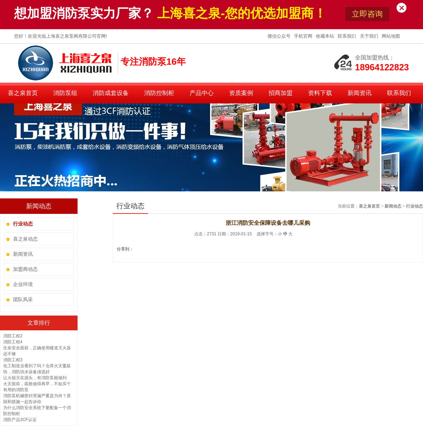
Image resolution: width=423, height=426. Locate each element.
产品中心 (202, 93)
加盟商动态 (25, 269)
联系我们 (347, 36)
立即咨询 (367, 13)
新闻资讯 (360, 93)
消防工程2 (13, 335)
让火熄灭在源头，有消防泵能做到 (35, 377)
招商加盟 (281, 93)
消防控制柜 (159, 93)
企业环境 (23, 284)
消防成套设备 (111, 93)
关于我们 (370, 36)
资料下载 (320, 93)
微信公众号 (280, 36)
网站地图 (391, 36)
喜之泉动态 (25, 239)
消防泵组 (65, 93)
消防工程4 (13, 341)
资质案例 (241, 93)
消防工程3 (13, 359)
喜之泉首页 (23, 93)
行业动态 (414, 206)
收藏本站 (326, 36)
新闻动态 (393, 206)
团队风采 (23, 299)
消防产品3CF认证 (20, 419)
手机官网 (304, 36)
